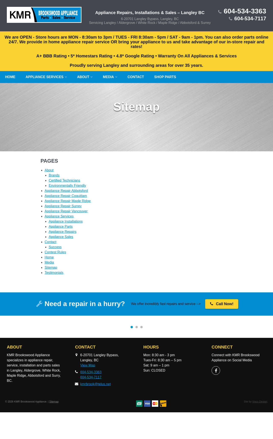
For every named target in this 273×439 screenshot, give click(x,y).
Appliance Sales (61, 237)
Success (55, 247)
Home (10, 77)
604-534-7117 (250, 18)
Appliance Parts (61, 226)
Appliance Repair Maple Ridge (68, 201)
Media (108, 77)
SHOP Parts (165, 77)
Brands (54, 175)
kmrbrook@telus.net (95, 411)
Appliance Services (45, 77)
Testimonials (54, 272)
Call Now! (222, 304)
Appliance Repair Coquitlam (66, 196)
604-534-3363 (245, 11)
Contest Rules (55, 252)
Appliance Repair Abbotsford (66, 191)
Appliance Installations (66, 221)
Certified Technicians (64, 180)
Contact (136, 77)
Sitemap (51, 267)
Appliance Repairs (62, 231)
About (83, 77)
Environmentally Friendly (67, 185)
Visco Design (259, 428)
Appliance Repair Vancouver (66, 211)
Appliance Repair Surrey (63, 206)
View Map (87, 392)
